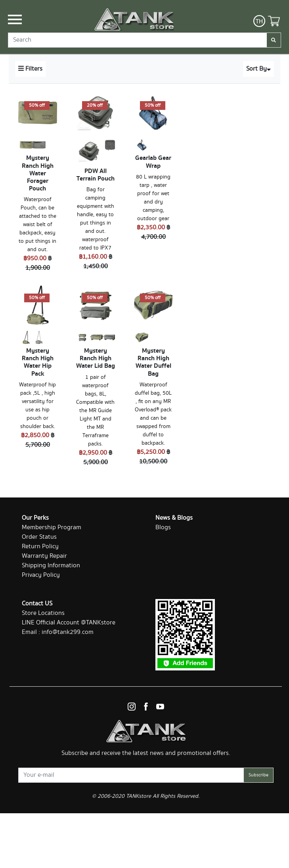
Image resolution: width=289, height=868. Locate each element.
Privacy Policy (41, 575)
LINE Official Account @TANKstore (68, 622)
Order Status (39, 537)
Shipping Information (51, 565)
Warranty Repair (44, 556)
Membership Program (51, 527)
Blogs (163, 527)
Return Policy (40, 546)
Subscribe (258, 775)
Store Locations (43, 613)
